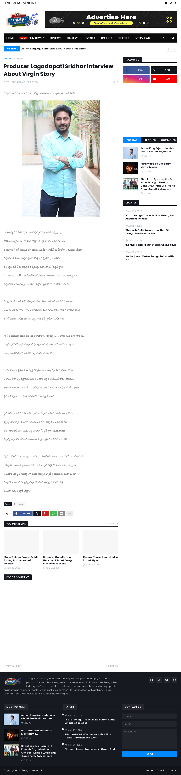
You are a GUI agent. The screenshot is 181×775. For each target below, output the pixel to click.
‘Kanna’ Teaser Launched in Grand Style (100, 559)
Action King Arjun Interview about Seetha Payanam (53, 48)
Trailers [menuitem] (106, 38)
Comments (168, 140)
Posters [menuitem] (123, 38)
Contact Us (29, 2)
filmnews (18, 58)
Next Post (111, 666)
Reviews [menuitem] (55, 38)
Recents (150, 140)
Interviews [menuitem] (142, 38)
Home (7, 2)
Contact (172, 770)
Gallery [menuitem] (72, 38)
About (16, 2)
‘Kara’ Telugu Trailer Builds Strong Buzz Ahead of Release (21, 560)
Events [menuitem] (90, 38)
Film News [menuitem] (35, 38)
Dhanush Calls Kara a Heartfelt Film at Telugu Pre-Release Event (58, 560)
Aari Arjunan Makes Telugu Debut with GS (149, 258)
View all (114, 523)
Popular (131, 140)
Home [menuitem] (10, 38)
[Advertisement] (150, 110)
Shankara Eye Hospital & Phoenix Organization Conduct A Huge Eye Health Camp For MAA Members (157, 184)
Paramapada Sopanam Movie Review (155, 165)
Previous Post (13, 666)
